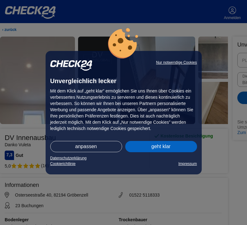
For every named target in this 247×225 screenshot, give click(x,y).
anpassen (86, 146)
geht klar (160, 146)
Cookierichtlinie (63, 164)
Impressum (187, 164)
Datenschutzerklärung (68, 158)
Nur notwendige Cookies (176, 62)
